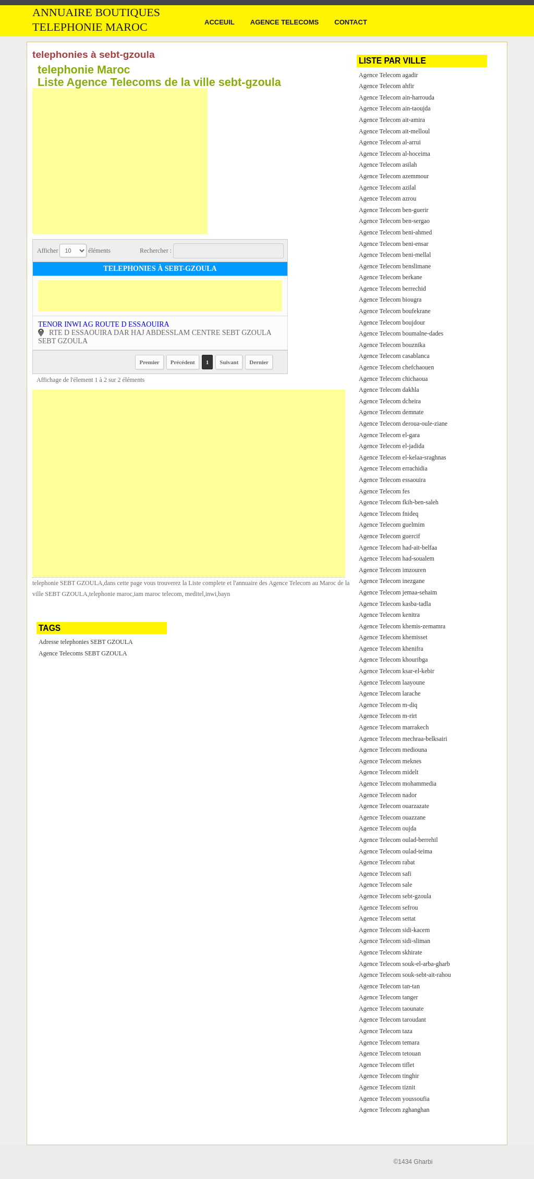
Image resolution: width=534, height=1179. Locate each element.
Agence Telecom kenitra (389, 614)
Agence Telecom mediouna (393, 749)
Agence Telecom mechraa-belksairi (403, 738)
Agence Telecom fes (384, 491)
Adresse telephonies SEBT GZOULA (86, 642)
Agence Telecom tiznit (387, 1087)
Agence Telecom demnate (391, 412)
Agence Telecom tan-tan (389, 986)
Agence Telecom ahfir (386, 86)
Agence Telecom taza (385, 1031)
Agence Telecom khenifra (391, 648)
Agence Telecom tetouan (390, 1053)
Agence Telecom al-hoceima (394, 153)
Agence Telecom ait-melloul (394, 131)
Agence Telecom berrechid (392, 288)
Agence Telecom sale (385, 884)
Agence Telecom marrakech (394, 727)
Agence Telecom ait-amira (392, 119)
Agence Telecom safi (385, 873)
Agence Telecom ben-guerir (394, 210)
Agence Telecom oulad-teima (395, 851)
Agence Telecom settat (387, 918)
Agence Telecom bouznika (392, 345)
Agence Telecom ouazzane (392, 817)
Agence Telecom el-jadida (391, 446)
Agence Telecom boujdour (392, 322)
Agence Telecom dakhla (389, 389)
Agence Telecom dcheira (390, 401)
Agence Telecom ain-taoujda (395, 108)
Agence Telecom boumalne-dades (401, 333)
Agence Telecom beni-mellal (395, 254)
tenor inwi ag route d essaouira (103, 324)
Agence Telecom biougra (390, 299)
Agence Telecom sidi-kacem (394, 930)
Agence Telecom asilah (388, 164)
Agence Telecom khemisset (393, 637)
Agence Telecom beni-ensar (394, 243)
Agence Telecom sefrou (388, 907)
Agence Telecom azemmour (394, 176)
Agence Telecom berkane (390, 277)
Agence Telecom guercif (389, 536)
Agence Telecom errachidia (393, 468)
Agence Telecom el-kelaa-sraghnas (402, 457)
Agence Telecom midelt (388, 772)
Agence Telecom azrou (387, 198)
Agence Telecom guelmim (391, 524)
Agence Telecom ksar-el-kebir (396, 671)
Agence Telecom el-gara (389, 435)
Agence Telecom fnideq (388, 513)
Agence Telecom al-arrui (390, 142)
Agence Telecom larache (389, 693)
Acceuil (219, 22)
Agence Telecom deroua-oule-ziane (403, 423)
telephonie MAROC (90, 27)
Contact (350, 22)
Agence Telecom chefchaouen (396, 367)
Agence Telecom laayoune (392, 682)
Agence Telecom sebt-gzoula (395, 896)
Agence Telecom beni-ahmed (395, 232)
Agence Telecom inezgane (391, 581)
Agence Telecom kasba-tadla (395, 603)
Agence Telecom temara (389, 1042)
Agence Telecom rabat (387, 862)
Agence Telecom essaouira (392, 479)
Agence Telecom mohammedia (397, 783)
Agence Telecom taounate (391, 1008)
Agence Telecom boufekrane (395, 311)
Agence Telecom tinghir (389, 1075)
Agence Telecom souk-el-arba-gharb (404, 963)
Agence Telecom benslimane (395, 266)
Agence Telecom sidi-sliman (394, 941)
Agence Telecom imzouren (392, 570)
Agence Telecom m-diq (388, 705)
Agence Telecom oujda (387, 828)
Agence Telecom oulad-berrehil (398, 839)
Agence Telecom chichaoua (393, 378)
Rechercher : (212, 250)
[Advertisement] (120, 161)
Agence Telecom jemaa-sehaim (398, 592)
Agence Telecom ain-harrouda (396, 97)
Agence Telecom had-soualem (396, 558)
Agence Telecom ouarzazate (394, 806)
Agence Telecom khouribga (393, 659)
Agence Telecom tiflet (386, 1065)
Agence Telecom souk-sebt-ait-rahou (405, 974)
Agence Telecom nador (388, 795)
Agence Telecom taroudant (392, 1019)
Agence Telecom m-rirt (388, 715)
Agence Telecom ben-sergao (394, 221)
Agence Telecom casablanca (394, 355)
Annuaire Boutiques (96, 12)
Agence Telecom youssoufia (394, 1098)
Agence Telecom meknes (390, 761)
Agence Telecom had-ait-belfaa (398, 547)
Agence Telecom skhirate (390, 952)
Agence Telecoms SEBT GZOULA (83, 653)
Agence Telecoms (284, 22)
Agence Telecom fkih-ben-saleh (399, 502)
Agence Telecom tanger (388, 997)
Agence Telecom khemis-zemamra (402, 626)
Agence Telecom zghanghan (394, 1109)
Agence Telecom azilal (387, 187)
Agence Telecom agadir (388, 75)
